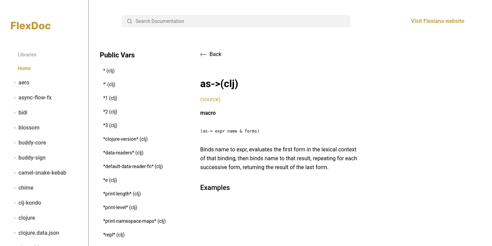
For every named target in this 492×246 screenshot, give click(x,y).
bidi (19, 112)
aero (20, 82)
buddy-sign (28, 157)
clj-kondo (26, 203)
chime (22, 187)
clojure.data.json (35, 233)
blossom (25, 127)
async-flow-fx (31, 97)
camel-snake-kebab (38, 172)
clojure (23, 218)
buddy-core (28, 142)
